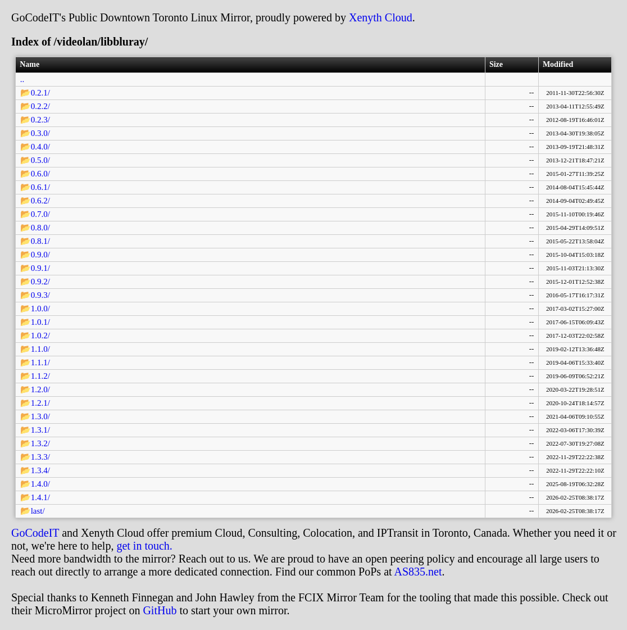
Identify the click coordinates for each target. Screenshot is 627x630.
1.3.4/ (40, 470)
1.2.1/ (40, 402)
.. (22, 79)
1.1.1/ (40, 362)
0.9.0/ (40, 254)
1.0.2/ (40, 335)
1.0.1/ (40, 322)
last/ (38, 510)
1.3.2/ (40, 443)
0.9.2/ (40, 281)
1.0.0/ (40, 308)
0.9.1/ (40, 268)
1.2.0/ (40, 389)
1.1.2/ (40, 375)
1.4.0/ (40, 483)
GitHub (159, 610)
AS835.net (418, 571)
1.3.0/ (40, 416)
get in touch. (144, 546)
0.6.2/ (40, 200)
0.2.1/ (40, 92)
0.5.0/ (40, 160)
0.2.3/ (40, 119)
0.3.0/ (40, 133)
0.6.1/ (40, 187)
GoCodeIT (35, 533)
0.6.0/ (40, 173)
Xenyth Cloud (380, 17)
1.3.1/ (40, 429)
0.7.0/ (40, 214)
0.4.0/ (40, 146)
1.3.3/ (40, 456)
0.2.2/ (40, 106)
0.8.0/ (40, 227)
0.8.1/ (40, 241)
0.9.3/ (40, 295)
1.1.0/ (40, 349)
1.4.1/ (40, 497)
